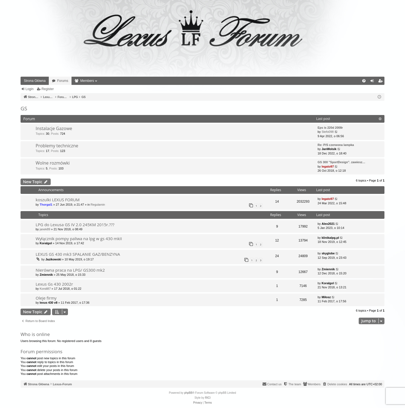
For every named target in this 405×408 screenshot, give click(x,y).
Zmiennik (46, 274)
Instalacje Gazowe (54, 128)
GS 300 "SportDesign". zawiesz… (341, 162)
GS (24, 108)
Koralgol (46, 243)
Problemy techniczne (57, 146)
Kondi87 (45, 288)
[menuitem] (364, 81)
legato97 (328, 166)
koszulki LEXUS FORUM (58, 199)
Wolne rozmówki (53, 163)
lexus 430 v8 (49, 302)
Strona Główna (34, 81)
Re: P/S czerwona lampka (336, 144)
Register (47, 89)
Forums (62, 81)
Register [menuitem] (381, 82)
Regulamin (98, 204)
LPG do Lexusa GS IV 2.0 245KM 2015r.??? (75, 224)
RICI (207, 397)
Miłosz (326, 297)
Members (87, 81)
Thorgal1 (46, 204)
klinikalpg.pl (330, 237)
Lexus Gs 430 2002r (54, 284)
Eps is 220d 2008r (330, 127)
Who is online (35, 334)
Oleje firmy (46, 298)
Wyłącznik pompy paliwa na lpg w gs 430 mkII (79, 238)
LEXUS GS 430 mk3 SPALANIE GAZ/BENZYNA (78, 254)
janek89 (45, 229)
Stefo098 (328, 131)
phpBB (188, 392)
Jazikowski (53, 259)
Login (29, 89)
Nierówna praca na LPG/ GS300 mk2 (70, 270)
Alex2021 (328, 223)
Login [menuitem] (373, 82)
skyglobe (328, 253)
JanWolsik (329, 149)
